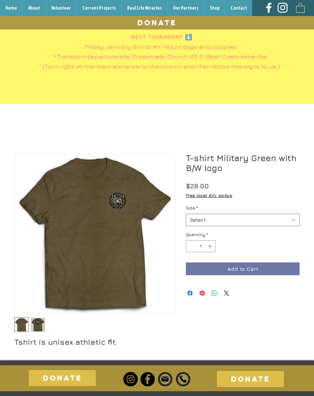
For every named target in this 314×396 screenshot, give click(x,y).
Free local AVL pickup (209, 195)
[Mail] (165, 379)
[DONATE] (157, 22)
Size (192, 207)
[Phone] (183, 379)
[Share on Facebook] (190, 293)
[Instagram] (282, 7)
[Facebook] (269, 7)
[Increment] (210, 246)
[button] (300, 8)
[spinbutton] (200, 246)
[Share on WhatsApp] (214, 293)
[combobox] (243, 220)
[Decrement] (191, 246)
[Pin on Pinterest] (202, 293)
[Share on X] (226, 293)
